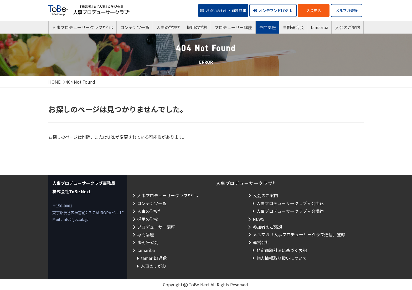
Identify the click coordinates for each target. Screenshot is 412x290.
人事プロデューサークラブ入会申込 (290, 203)
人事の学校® (168, 27)
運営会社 (261, 242)
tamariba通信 (154, 258)
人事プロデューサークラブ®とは (82, 27)
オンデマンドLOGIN (273, 10)
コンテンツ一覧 (135, 27)
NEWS (259, 219)
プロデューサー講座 (233, 27)
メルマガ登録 (347, 10)
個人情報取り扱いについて (281, 258)
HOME (54, 82)
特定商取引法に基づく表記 (281, 250)
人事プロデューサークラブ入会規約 (290, 211)
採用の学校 (197, 27)
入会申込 (313, 10)
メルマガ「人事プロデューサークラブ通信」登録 (299, 234)
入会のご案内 (347, 27)
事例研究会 (293, 27)
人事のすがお (153, 266)
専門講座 (267, 27)
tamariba (319, 27)
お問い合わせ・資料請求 (223, 10)
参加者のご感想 (267, 227)
